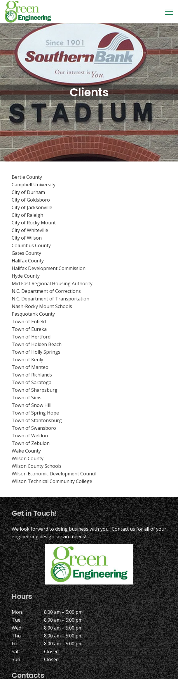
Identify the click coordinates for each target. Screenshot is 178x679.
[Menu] (169, 11)
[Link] (28, 12)
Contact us (123, 529)
